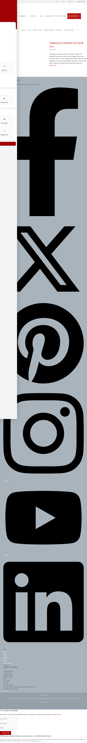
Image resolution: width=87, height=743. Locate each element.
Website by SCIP (43, 702)
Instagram (5, 657)
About (57, 1)
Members (24, 16)
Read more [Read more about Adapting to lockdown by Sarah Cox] (52, 65)
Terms (4, 659)
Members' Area (80, 1)
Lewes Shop (50, 16)
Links (4, 653)
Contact (70, 1)
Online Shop (74, 16)
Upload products (43, 695)
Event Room (61, 16)
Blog (42, 16)
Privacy (5, 661)
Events (34, 16)
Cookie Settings (7, 663)
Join (63, 1)
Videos (5, 655)
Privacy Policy (56, 714)
